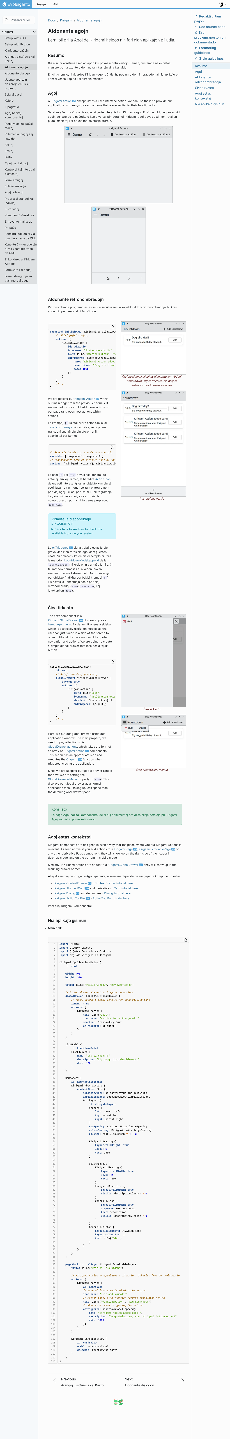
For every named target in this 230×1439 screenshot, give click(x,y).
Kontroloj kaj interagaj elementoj (20, 172)
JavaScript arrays (60, 427)
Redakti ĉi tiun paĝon (207, 18)
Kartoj (9, 145)
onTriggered (60, 547)
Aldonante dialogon (18, 73)
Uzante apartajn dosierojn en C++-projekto (17, 84)
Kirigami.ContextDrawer (70, 883)
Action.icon (103, 479)
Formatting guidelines (205, 50)
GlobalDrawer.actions (62, 746)
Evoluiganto (16, 5)
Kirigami (7, 32)
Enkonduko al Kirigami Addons (20, 261)
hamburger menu (59, 624)
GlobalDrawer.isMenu (62, 779)
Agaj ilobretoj (14, 192)
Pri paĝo (10, 227)
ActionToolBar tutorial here (111, 898)
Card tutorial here (126, 888)
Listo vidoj (12, 209)
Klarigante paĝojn (17, 50)
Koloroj (9, 100)
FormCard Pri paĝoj (18, 270)
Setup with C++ (15, 38)
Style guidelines (209, 58)
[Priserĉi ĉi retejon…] (19, 20)
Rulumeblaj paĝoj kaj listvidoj (19, 136)
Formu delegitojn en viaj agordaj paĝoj (18, 278)
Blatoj (9, 157)
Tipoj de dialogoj (16, 163)
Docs (52, 20)
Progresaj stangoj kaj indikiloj (19, 201)
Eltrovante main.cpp (18, 221)
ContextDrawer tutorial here (114, 883)
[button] (223, 4)
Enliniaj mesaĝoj (16, 186)
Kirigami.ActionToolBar (69, 898)
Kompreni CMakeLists (19, 215)
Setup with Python (17, 44)
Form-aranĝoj (14, 180)
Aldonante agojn (16, 67)
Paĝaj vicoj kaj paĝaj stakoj (19, 126)
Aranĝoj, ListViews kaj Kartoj (20, 59)
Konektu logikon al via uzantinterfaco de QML (20, 236)
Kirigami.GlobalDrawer (63, 620)
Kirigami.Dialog (64, 893)
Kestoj (9, 151)
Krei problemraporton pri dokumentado (210, 37)
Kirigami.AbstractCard (69, 888)
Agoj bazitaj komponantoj (14, 115)
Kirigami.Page (123, 849)
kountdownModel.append (81, 560)
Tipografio (12, 107)
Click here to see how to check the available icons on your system (76, 531)
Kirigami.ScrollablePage (155, 849)
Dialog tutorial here (117, 893)
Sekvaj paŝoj (13, 94)
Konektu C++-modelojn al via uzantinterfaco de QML (21, 249)
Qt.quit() (72, 759)
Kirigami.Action (61, 101)
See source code (210, 27)
